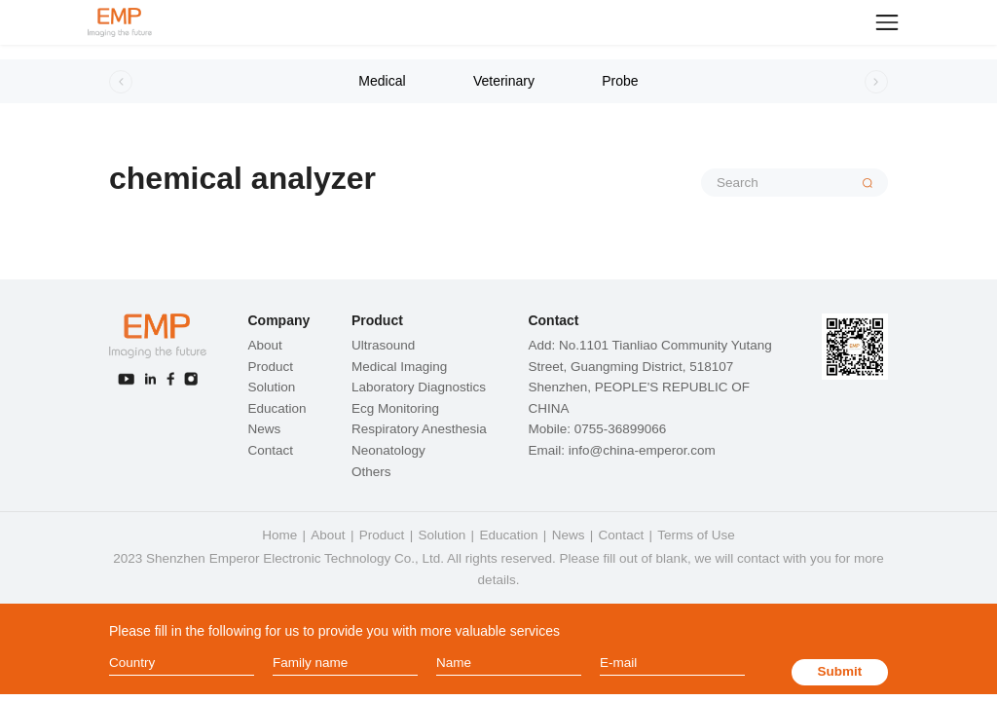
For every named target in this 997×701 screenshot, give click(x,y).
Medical (381, 81)
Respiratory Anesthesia (419, 429)
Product (270, 366)
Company (278, 320)
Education (276, 408)
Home (279, 535)
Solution (271, 387)
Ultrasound (383, 345)
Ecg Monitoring (395, 408)
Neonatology (388, 450)
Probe (620, 81)
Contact (270, 450)
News (263, 429)
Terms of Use (696, 535)
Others (371, 471)
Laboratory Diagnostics (418, 387)
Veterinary (504, 81)
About (264, 345)
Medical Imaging (399, 366)
